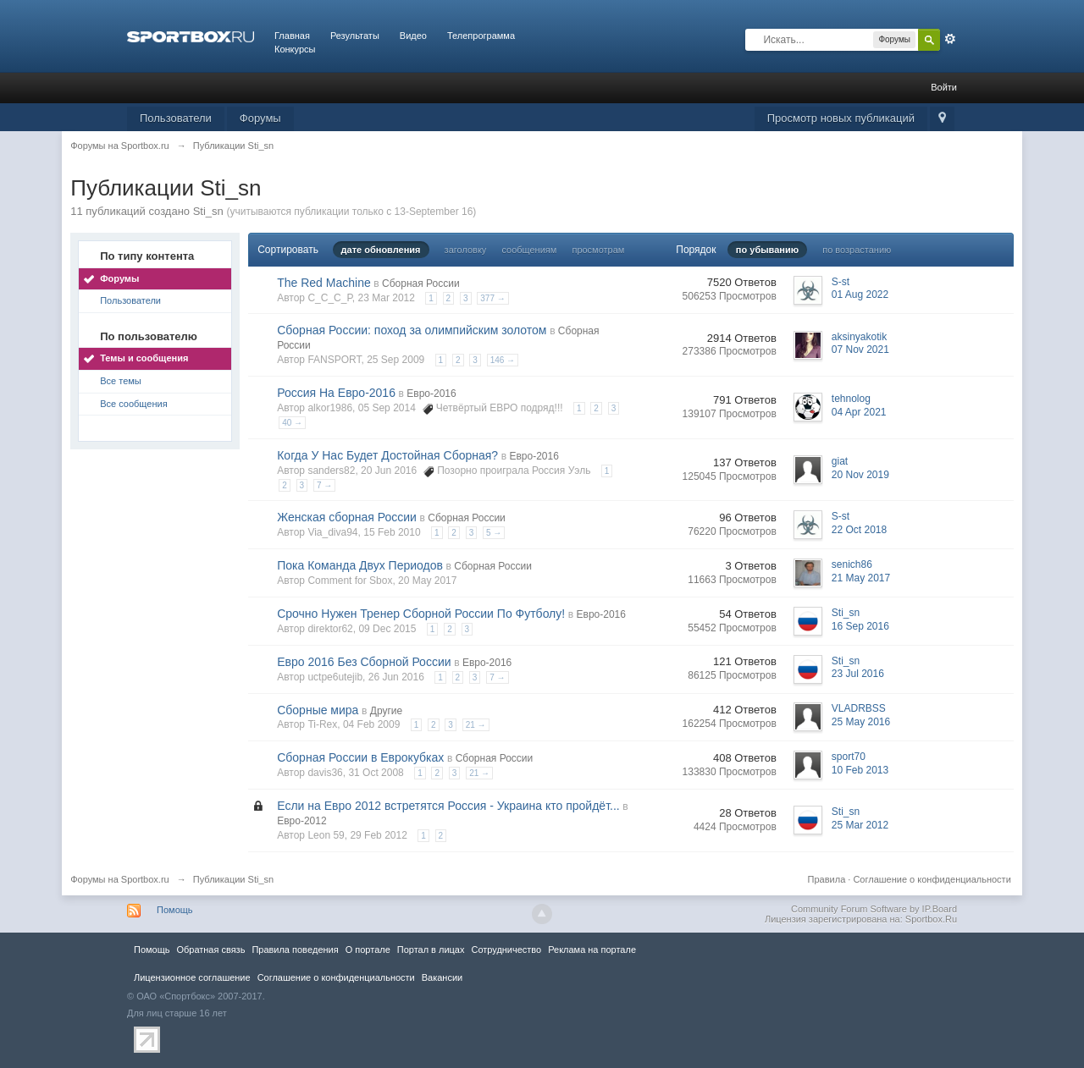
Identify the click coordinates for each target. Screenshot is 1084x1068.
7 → (324, 485)
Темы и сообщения (144, 358)
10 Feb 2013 (860, 770)
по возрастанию (856, 250)
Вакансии (442, 977)
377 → (492, 298)
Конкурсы (294, 49)
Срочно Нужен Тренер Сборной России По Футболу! (421, 613)
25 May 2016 (861, 722)
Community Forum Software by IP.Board (874, 909)
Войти (944, 87)
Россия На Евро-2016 (336, 392)
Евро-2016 (431, 393)
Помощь (175, 910)
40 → (292, 422)
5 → (493, 532)
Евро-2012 (301, 821)
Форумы (260, 118)
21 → (476, 724)
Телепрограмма (481, 35)
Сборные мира (317, 710)
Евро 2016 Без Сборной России (364, 662)
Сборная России (421, 283)
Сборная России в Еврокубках (360, 757)
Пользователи (176, 118)
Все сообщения (133, 404)
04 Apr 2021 (859, 412)
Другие (386, 711)
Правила (827, 879)
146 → (502, 360)
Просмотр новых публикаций (841, 118)
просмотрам (598, 250)
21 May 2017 (861, 578)
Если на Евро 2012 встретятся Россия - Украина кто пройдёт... (448, 805)
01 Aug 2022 (860, 294)
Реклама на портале (592, 949)
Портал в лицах (431, 949)
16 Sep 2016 (860, 626)
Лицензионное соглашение (192, 977)
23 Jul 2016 (858, 674)
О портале (368, 949)
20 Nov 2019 (860, 475)
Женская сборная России (347, 517)
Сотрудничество (506, 949)
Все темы (120, 381)
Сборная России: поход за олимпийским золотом (411, 330)
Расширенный (950, 39)
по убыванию (767, 250)
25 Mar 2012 (860, 825)
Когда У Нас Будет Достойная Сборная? (387, 455)
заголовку (466, 250)
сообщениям (528, 250)
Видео (413, 35)
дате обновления (381, 250)
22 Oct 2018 (859, 530)
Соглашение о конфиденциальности (931, 879)
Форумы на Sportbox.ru (119, 879)
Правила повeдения (295, 949)
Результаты (354, 35)
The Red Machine (324, 282)
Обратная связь (210, 949)
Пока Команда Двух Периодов (360, 565)
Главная (292, 35)
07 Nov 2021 (860, 349)
